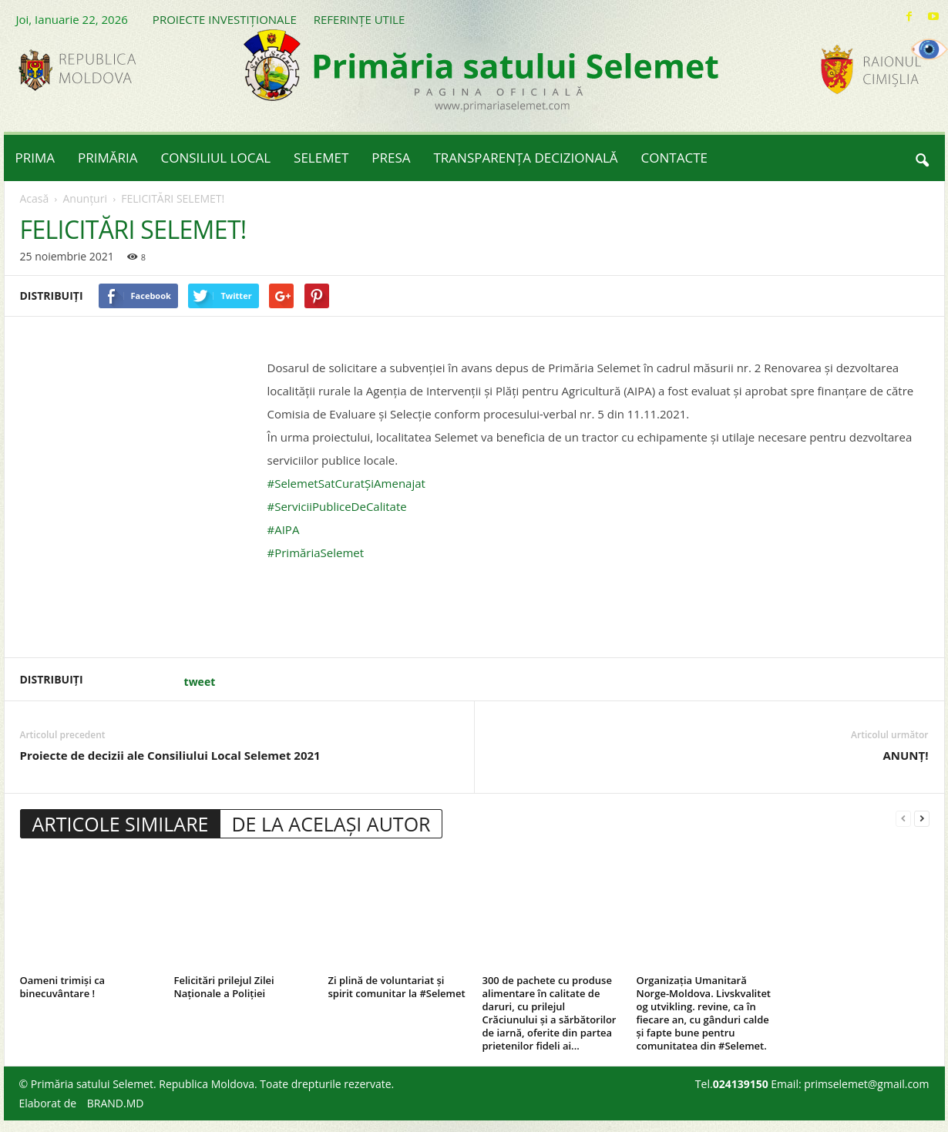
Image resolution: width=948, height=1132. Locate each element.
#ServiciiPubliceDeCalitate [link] (337, 506)
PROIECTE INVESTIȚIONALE (225, 19)
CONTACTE (674, 157)
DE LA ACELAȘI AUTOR (330, 824)
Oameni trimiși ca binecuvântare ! (63, 986)
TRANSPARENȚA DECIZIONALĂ (526, 157)
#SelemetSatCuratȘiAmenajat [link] (346, 483)
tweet (200, 681)
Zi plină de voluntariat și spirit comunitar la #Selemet (397, 986)
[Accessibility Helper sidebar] (929, 49)
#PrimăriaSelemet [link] (316, 552)
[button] (922, 158)
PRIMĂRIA (108, 157)
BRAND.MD (115, 1103)
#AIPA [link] (283, 529)
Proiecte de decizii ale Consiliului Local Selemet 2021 (170, 755)
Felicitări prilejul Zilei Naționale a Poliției (224, 986)
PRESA (390, 157)
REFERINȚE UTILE (359, 19)
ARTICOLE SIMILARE (120, 824)
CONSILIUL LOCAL (216, 157)
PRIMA (35, 157)
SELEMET (321, 157)
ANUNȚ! (905, 755)
